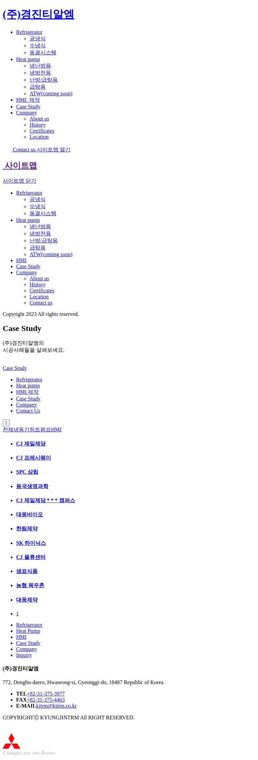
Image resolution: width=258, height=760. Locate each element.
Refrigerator (29, 32)
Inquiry (24, 655)
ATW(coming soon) (51, 93)
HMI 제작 (27, 392)
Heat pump (28, 59)
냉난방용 (40, 65)
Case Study (28, 106)
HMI (28, 100)
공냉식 (38, 38)
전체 (8, 429)
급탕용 (38, 87)
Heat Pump (28, 631)
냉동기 (21, 429)
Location (39, 137)
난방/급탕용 (44, 80)
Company (26, 112)
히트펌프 (40, 429)
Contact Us (28, 411)
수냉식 (38, 45)
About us (39, 119)
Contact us (20, 149)
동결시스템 (43, 52)
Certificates (42, 131)
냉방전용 (40, 73)
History (38, 125)
